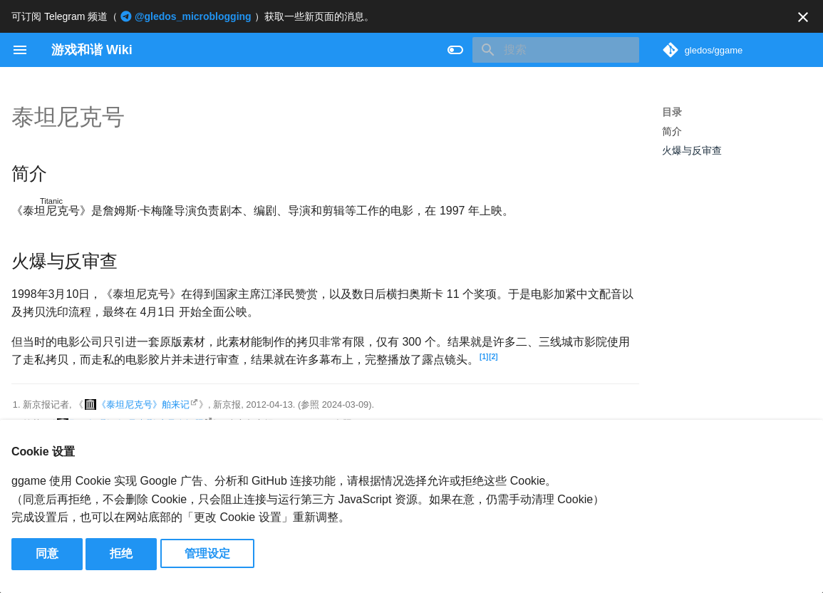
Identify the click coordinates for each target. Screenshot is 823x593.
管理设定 (207, 553)
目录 (672, 112)
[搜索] (555, 50)
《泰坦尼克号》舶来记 (143, 404)
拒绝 (121, 553)
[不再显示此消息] (803, 17)
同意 (47, 553)
